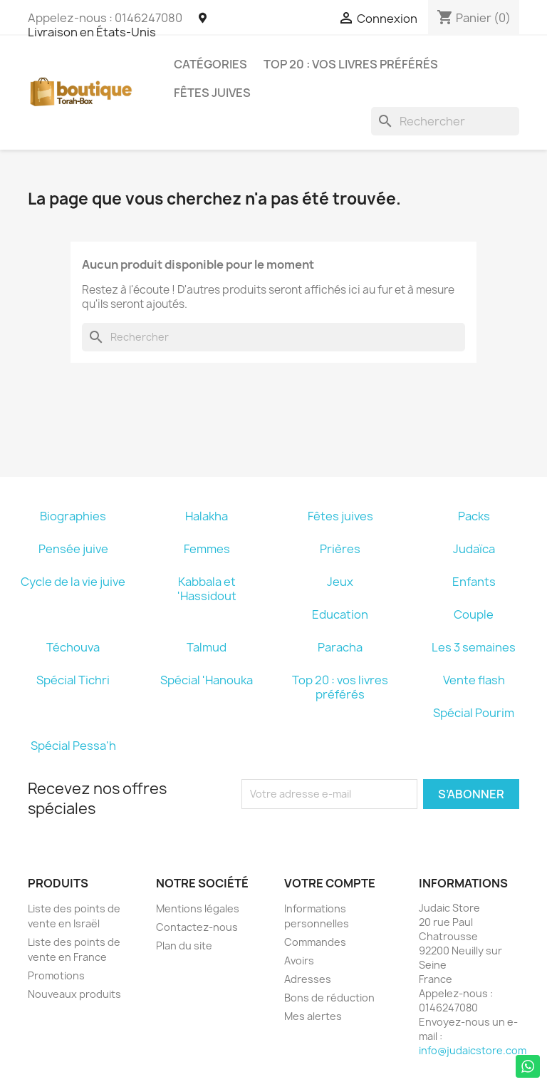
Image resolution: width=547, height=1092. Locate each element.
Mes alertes (313, 1016)
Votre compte (329, 883)
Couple (474, 614)
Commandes (315, 942)
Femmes (207, 549)
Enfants (474, 581)
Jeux (340, 581)
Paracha (340, 647)
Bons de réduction (329, 997)
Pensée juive (73, 549)
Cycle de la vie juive (73, 581)
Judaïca (474, 549)
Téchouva (73, 647)
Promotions (56, 975)
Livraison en (117, 26)
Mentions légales (197, 908)
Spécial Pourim (473, 713)
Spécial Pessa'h (73, 745)
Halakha (206, 516)
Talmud (206, 647)
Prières (340, 549)
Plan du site (184, 945)
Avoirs (299, 960)
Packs (474, 516)
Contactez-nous (197, 927)
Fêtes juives (212, 93)
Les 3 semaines (474, 647)
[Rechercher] (445, 121)
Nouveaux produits (74, 994)
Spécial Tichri (73, 680)
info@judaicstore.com (472, 1050)
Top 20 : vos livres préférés (351, 64)
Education (340, 614)
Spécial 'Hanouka (206, 680)
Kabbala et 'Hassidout (206, 589)
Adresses (307, 979)
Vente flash (474, 680)
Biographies (73, 516)
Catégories (210, 64)
